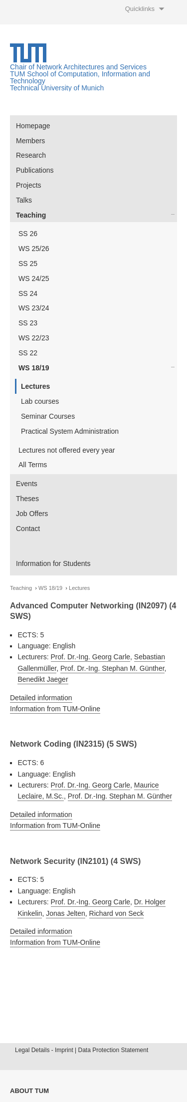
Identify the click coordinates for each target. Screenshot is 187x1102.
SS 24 (27, 293)
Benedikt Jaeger (42, 679)
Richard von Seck (116, 913)
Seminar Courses (48, 416)
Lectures (35, 386)
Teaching (31, 215)
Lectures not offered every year (66, 450)
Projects (28, 185)
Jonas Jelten (65, 913)
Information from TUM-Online (55, 709)
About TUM (29, 1091)
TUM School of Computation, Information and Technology (80, 77)
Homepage (33, 126)
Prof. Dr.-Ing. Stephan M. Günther (112, 668)
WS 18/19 (33, 368)
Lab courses (40, 401)
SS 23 (27, 323)
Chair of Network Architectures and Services (78, 67)
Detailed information (41, 698)
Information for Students (53, 563)
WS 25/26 (33, 249)
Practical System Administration (70, 431)
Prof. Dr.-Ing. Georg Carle (91, 657)
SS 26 (27, 234)
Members (30, 141)
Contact (28, 529)
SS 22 (27, 353)
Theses (27, 499)
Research (31, 155)
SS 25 (27, 264)
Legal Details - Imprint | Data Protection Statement (81, 1050)
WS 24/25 (33, 278)
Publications (35, 170)
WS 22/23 (33, 338)
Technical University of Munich (57, 88)
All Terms (32, 465)
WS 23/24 (33, 308)
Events (26, 484)
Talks (24, 200)
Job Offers (32, 514)
